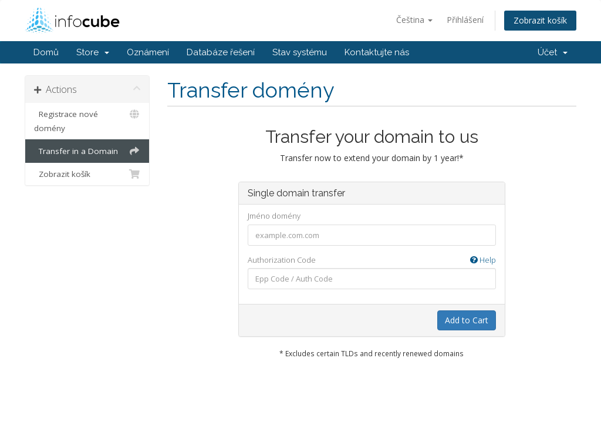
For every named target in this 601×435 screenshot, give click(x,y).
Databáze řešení (221, 52)
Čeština (414, 19)
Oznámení (148, 52)
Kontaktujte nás (377, 52)
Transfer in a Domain (87, 151)
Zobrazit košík (540, 20)
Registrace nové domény (87, 120)
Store (92, 52)
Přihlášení (465, 19)
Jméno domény (274, 215)
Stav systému (299, 52)
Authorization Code (372, 260)
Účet (553, 52)
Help (483, 260)
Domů (46, 52)
